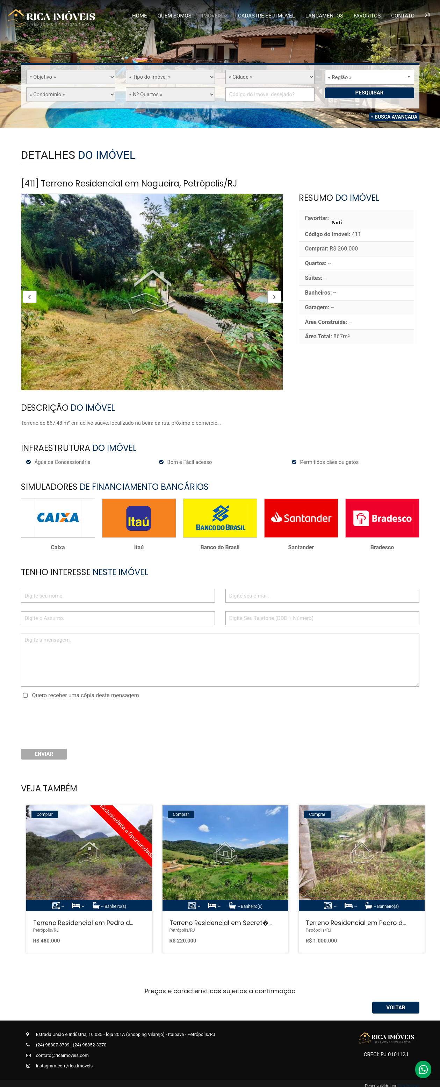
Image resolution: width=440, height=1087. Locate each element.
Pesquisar (369, 93)
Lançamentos (324, 16)
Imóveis (212, 16)
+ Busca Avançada (394, 112)
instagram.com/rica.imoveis (59, 1062)
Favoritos (367, 16)
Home (139, 16)
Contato (402, 16)
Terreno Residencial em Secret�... (220, 919)
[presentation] (30, 293)
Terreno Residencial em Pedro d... (83, 919)
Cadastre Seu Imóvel (266, 16)
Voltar (395, 1004)
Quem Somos (175, 16)
